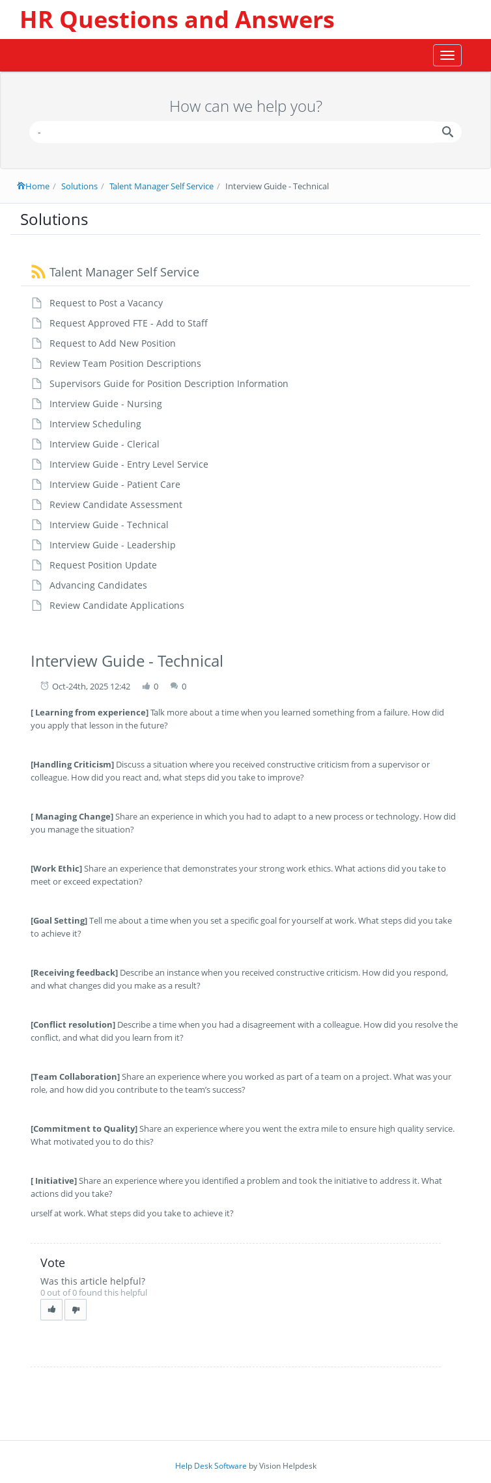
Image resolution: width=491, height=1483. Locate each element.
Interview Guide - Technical (109, 524)
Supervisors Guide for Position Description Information (168, 383)
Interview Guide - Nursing (105, 403)
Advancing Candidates (98, 585)
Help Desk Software (211, 1465)
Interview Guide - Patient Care (114, 484)
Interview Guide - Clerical (104, 444)
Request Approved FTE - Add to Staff (128, 323)
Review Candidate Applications (116, 605)
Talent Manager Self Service (161, 186)
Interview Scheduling (95, 424)
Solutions (79, 186)
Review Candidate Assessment (115, 504)
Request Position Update (103, 565)
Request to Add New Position (112, 343)
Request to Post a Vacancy (106, 303)
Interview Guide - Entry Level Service (128, 464)
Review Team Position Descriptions (125, 363)
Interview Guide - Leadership (112, 545)
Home (33, 186)
